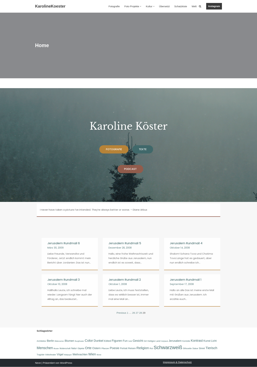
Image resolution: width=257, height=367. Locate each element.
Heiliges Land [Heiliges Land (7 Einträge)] (153, 341)
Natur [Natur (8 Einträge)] (74, 348)
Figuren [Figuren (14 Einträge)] (117, 340)
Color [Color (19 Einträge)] (89, 340)
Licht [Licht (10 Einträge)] (213, 340)
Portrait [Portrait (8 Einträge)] (123, 348)
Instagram (214, 6)
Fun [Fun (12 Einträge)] (125, 340)
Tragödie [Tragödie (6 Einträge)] (40, 355)
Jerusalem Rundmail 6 (63, 288)
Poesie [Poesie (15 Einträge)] (114, 348)
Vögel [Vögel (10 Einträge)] (60, 354)
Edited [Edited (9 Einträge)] (107, 340)
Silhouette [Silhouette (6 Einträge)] (187, 348)
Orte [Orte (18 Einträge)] (88, 348)
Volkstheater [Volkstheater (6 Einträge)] (50, 355)
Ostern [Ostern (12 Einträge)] (96, 348)
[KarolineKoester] (50, 6)
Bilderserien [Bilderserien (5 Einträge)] (59, 341)
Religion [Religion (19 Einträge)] (142, 348)
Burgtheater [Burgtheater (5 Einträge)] (79, 341)
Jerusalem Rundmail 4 (186, 288)
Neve (38, 363)
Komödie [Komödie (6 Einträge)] (186, 341)
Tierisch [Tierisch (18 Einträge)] (211, 348)
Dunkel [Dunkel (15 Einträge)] (98, 340)
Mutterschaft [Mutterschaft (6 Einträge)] (65, 348)
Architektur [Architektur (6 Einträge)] (41, 341)
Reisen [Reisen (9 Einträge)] (132, 348)
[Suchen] (200, 6)
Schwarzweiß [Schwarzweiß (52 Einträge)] (167, 347)
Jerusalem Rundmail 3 (63, 324)
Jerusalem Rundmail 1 (185, 324)
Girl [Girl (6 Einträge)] (145, 341)
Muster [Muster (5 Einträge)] (56, 348)
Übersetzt (164, 6)
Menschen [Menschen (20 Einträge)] (45, 348)
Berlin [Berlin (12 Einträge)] (50, 340)
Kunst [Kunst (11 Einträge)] (206, 340)
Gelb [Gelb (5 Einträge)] (130, 341)
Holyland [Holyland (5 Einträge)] (164, 341)
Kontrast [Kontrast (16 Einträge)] (197, 340)
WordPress (66, 363)
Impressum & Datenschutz (177, 362)
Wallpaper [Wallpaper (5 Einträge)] (68, 355)
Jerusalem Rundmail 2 (125, 324)
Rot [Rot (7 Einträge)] (151, 348)
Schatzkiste (181, 6)
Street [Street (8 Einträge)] (202, 348)
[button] (141, 6)
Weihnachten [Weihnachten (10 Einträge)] (80, 354)
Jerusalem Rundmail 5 (125, 288)
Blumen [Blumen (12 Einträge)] (69, 340)
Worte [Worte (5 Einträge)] (99, 355)
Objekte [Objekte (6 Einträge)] (81, 348)
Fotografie (115, 6)
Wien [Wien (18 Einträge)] (92, 354)
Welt (194, 6)
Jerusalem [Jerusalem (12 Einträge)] (174, 340)
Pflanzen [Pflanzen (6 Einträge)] (105, 348)
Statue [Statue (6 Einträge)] (195, 348)
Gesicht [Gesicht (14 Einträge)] (138, 340)
